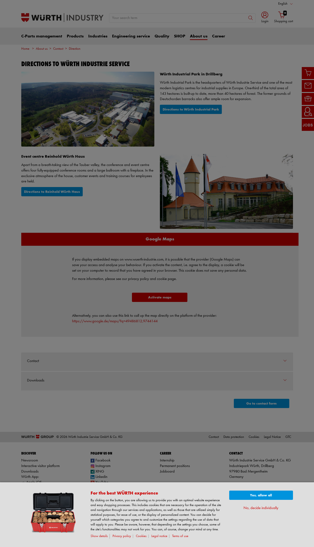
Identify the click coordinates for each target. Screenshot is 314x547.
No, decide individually (261, 508)
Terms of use (180, 536)
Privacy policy (122, 536)
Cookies (141, 536)
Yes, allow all (261, 495)
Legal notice (159, 536)
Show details (99, 536)
